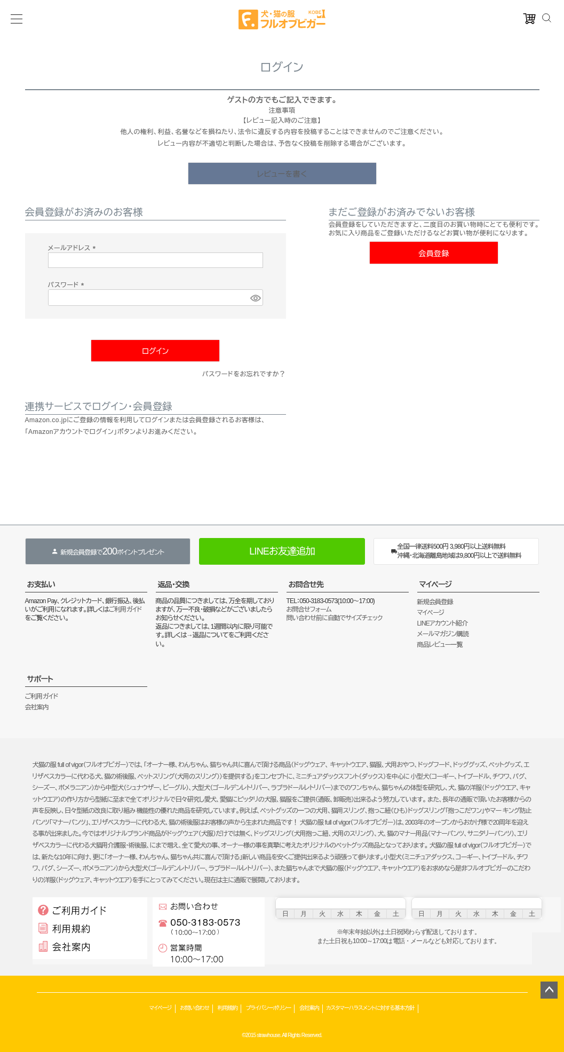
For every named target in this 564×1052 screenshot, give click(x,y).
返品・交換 (173, 584)
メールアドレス (73, 248)
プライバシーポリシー (268, 1008)
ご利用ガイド (124, 609)
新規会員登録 (435, 602)
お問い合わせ (194, 1008)
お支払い (41, 584)
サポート (40, 679)
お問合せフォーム (309, 609)
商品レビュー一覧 (440, 644)
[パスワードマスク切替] (255, 297)
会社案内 (37, 707)
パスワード (68, 285)
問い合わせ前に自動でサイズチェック (335, 618)
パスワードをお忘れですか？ (244, 374)
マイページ (435, 584)
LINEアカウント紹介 (442, 623)
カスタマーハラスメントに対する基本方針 (370, 1008)
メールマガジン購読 (442, 634)
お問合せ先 (306, 584)
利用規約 (227, 1008)
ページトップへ (549, 990)
